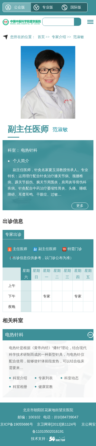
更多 (79, 206)
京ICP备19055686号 (16, 424)
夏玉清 (54, 170)
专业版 (47, 7)
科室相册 (20, 387)
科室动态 (71, 378)
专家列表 (45, 378)
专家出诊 (13, 234)
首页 (41, 37)
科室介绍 (20, 378)
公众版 (19, 7)
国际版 (75, 7)
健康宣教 (45, 387)
